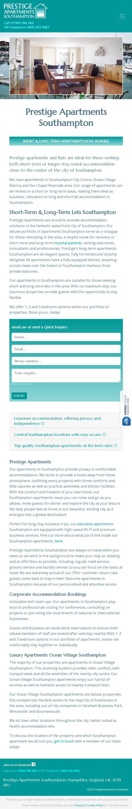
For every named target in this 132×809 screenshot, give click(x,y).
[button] (17, 66)
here (59, 541)
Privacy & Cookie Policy (88, 805)
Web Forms (26, 383)
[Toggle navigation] (122, 16)
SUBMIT (19, 396)
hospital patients (68, 242)
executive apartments (95, 524)
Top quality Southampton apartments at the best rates (66, 445)
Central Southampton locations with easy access (60, 434)
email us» (19, 327)
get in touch (64, 741)
